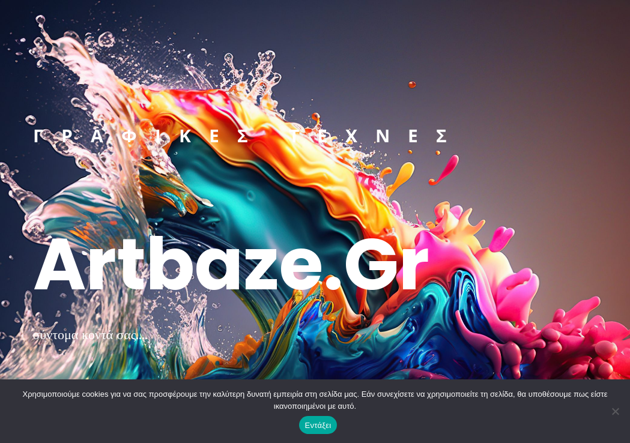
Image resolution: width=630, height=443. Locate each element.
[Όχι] (615, 411)
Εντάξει (318, 425)
